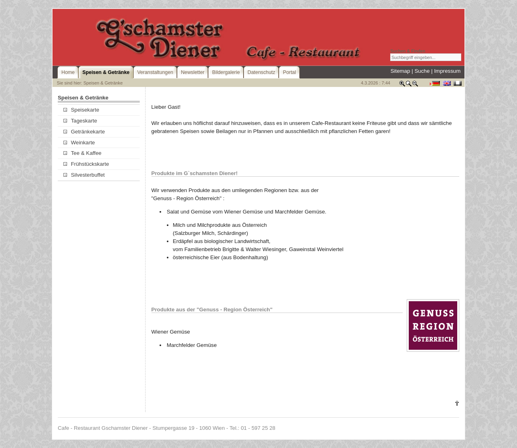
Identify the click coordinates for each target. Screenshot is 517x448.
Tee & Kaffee (82, 153)
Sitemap (400, 71)
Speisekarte (81, 110)
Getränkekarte (84, 132)
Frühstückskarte (86, 164)
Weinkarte (79, 142)
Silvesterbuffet (84, 175)
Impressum (447, 71)
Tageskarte (80, 121)
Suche (422, 71)
